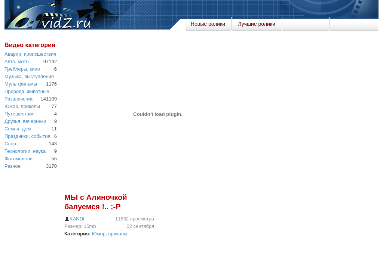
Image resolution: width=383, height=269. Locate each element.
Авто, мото (16, 61)
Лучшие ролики (256, 24)
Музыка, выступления (29, 76)
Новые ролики (208, 24)
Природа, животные (26, 91)
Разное (12, 166)
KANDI (74, 219)
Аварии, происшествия (30, 54)
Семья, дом (17, 129)
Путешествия (19, 114)
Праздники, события (27, 136)
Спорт (11, 143)
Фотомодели (18, 158)
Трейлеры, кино (22, 69)
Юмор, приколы (22, 106)
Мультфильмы (20, 84)
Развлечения (19, 99)
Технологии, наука (25, 151)
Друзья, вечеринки (25, 121)
